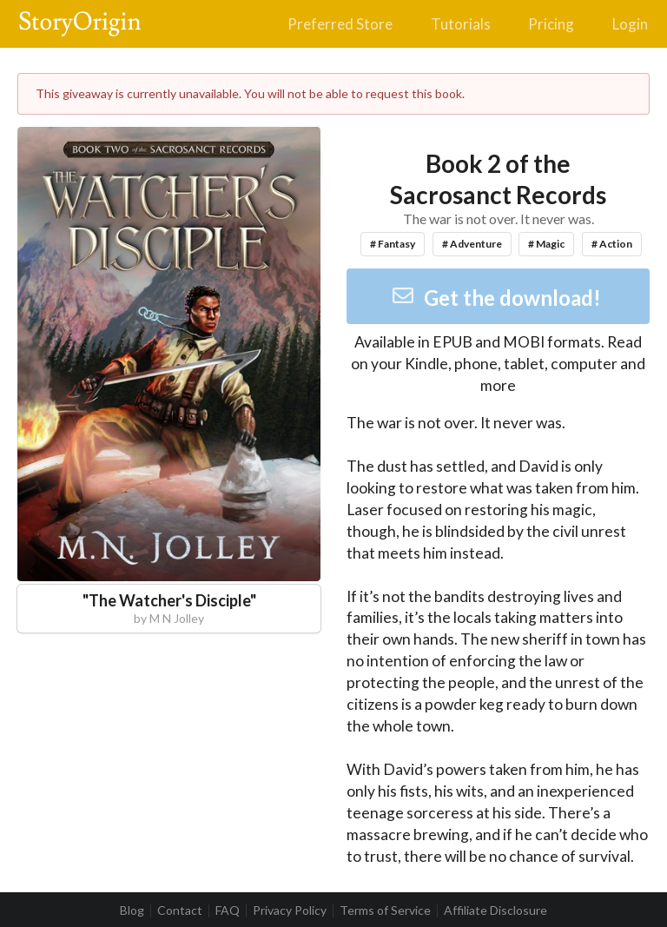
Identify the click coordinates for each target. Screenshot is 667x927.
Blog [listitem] (132, 910)
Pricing (551, 24)
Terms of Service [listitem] (385, 910)
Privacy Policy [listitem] (290, 910)
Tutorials (461, 24)
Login (630, 24)
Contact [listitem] (179, 910)
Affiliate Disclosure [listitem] (495, 910)
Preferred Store (340, 24)
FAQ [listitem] (227, 910)
